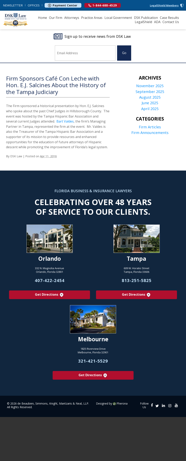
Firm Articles (150, 127)
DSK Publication (146, 17)
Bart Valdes (65, 121)
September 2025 (150, 91)
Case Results (169, 17)
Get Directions (49, 294)
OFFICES (34, 5)
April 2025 (149, 108)
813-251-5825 (136, 280)
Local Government (118, 17)
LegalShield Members (164, 5)
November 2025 (150, 86)
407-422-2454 (49, 280)
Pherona (122, 403)
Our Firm (55, 17)
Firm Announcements (150, 132)
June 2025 (150, 103)
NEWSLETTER (13, 5)
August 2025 (149, 97)
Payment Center (62, 5)
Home (42, 17)
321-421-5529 (93, 361)
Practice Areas (91, 17)
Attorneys (71, 17)
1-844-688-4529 (102, 5)
